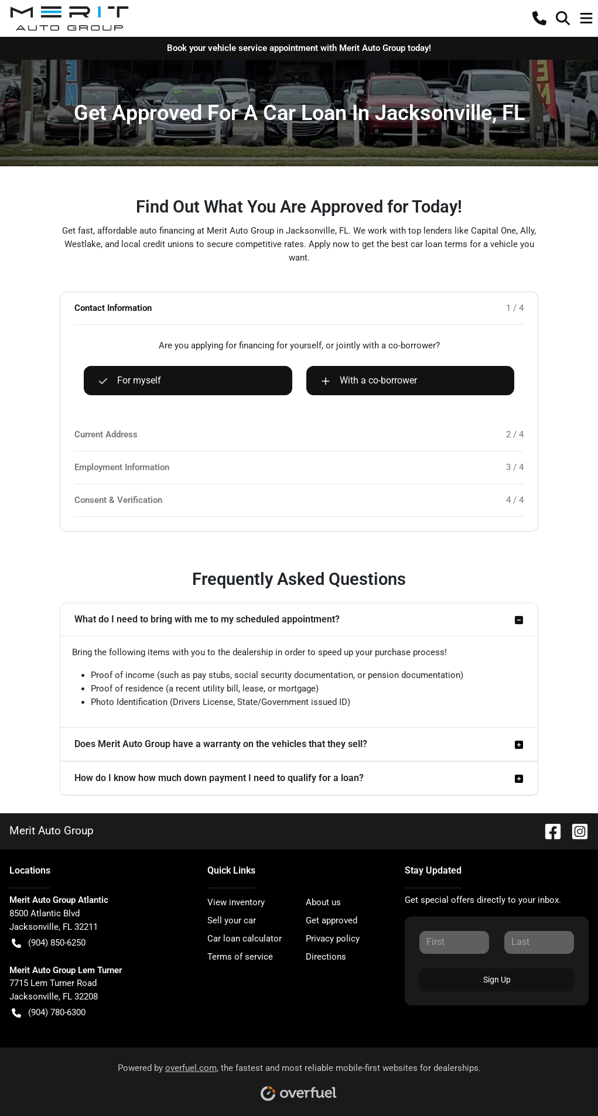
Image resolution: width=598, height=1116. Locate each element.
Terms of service (240, 956)
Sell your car (231, 920)
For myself (129, 381)
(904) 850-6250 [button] (49, 943)
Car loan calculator (244, 938)
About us (323, 902)
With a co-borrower (369, 381)
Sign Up (497, 979)
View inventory (236, 902)
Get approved (331, 920)
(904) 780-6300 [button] (49, 1012)
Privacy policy (333, 938)
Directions (326, 956)
